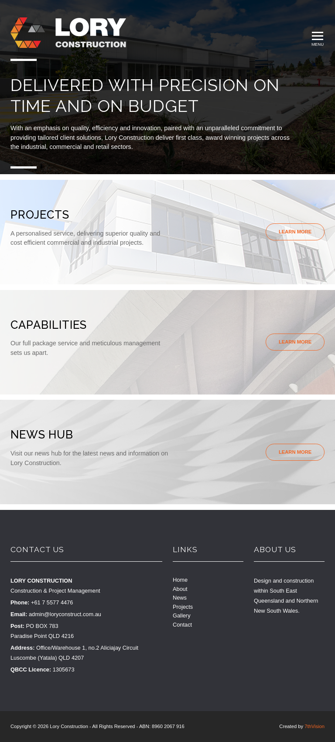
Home (180, 580)
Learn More (295, 231)
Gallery (182, 615)
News (180, 597)
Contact (182, 624)
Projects (183, 607)
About (180, 589)
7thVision (314, 726)
